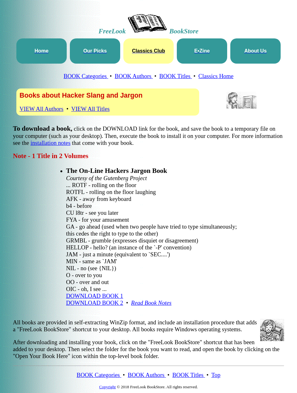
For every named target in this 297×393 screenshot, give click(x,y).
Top (216, 375)
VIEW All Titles (90, 108)
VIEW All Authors (42, 108)
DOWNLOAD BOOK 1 (94, 296)
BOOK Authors (134, 76)
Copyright (107, 386)
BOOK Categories (86, 76)
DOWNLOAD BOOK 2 (94, 302)
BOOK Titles (175, 76)
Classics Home (216, 76)
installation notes (50, 143)
